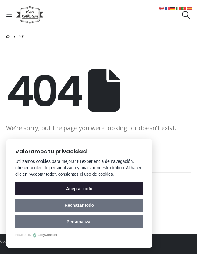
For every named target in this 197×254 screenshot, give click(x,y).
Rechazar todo (79, 205)
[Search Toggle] (186, 15)
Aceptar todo (79, 188)
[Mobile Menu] (10, 15)
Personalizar (79, 221)
